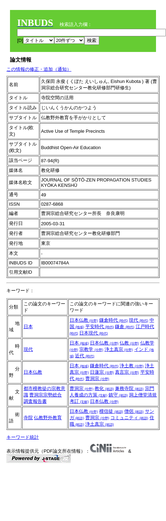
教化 (104, 388)
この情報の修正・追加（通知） (38, 69)
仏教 (129, 343)
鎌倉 (124, 326)
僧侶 (134, 411)
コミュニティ (129, 417)
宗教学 (91, 349)
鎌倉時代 (113, 320)
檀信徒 (111, 411)
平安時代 (99, 326)
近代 (84, 355)
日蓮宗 (102, 372)
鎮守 (118, 395)
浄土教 (132, 365)
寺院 (28, 417)
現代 (138, 320)
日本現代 (93, 333)
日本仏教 (84, 320)
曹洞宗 (97, 378)
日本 (28, 326)
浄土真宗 (119, 349)
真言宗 (127, 372)
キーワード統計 (22, 437)
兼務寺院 (129, 388)
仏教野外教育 (48, 417)
